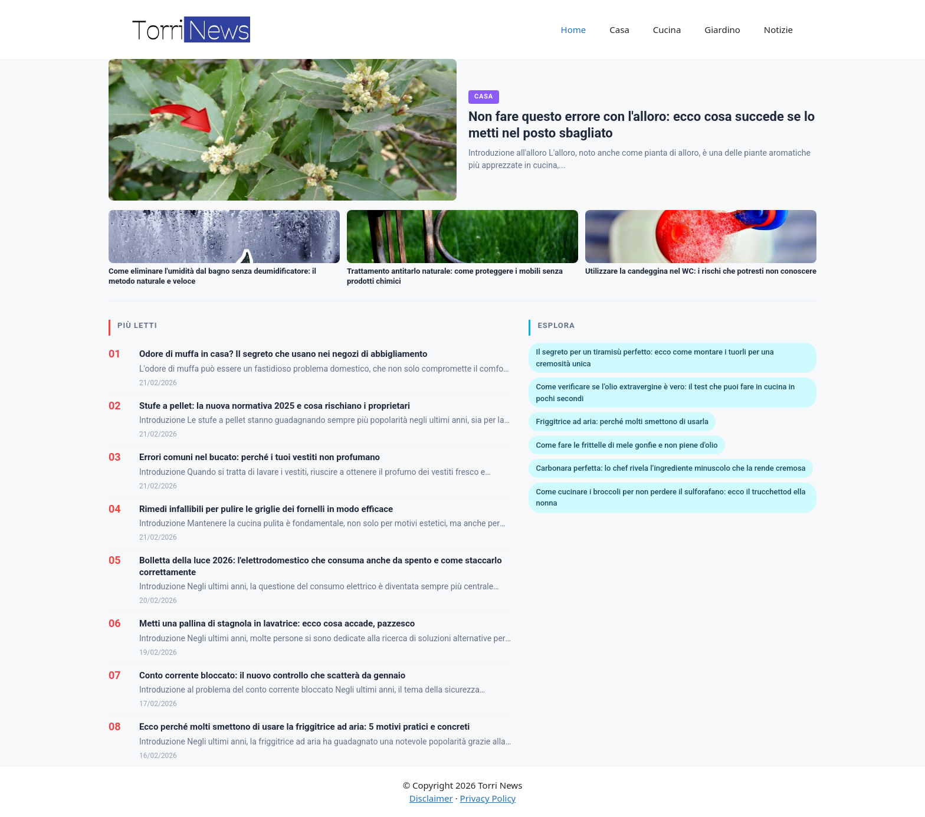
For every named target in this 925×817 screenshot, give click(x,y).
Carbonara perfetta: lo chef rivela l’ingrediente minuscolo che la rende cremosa (670, 468)
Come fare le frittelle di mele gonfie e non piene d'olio (626, 445)
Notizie (778, 29)
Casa (619, 29)
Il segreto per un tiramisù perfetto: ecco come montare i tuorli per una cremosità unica (654, 357)
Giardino (722, 29)
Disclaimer (431, 798)
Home (573, 29)
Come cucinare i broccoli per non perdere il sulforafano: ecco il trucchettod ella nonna (670, 497)
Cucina (667, 29)
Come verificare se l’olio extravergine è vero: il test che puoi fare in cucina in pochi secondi (665, 392)
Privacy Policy (488, 798)
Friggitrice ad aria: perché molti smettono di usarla (622, 421)
